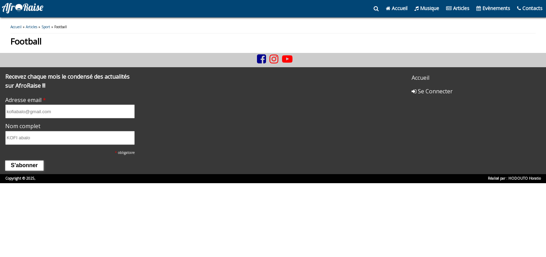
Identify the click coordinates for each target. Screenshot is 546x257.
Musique (426, 8)
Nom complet (22, 127)
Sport (45, 27)
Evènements (493, 8)
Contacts (530, 8)
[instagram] (274, 59)
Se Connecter (432, 92)
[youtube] (287, 59)
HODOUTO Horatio (524, 179)
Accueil (396, 8)
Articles (457, 8)
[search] (376, 8)
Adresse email (25, 100)
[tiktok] (253, 64)
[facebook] (261, 59)
